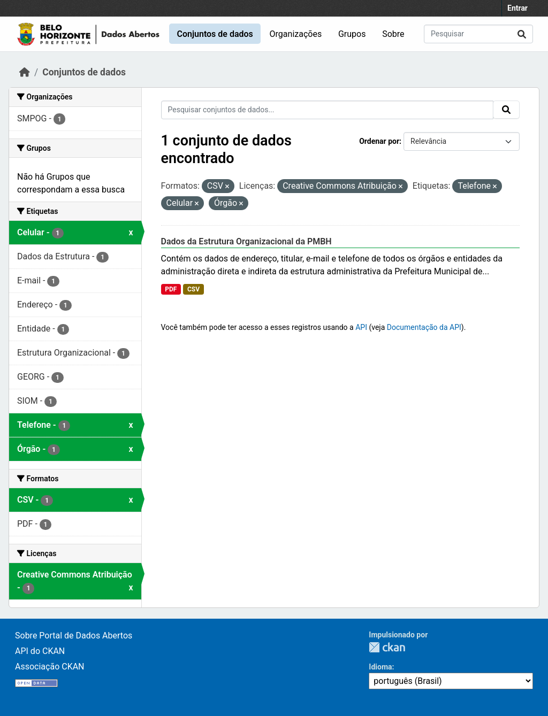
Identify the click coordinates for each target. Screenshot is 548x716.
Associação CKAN (50, 666)
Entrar (517, 8)
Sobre (393, 34)
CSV (193, 289)
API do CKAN (40, 651)
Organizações (296, 34)
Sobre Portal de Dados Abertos (73, 635)
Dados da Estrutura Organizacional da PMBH (246, 241)
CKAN (387, 647)
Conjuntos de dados (215, 34)
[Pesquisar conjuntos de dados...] (478, 34)
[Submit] (522, 34)
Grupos (352, 34)
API (361, 327)
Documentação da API (424, 327)
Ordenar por (379, 141)
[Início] (24, 72)
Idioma (380, 667)
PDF (171, 289)
